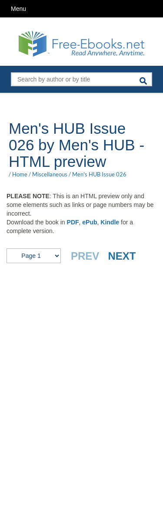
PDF (73, 222)
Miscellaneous (49, 174)
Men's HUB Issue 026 (99, 174)
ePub (89, 222)
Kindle (109, 222)
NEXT (122, 256)
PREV (85, 256)
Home (19, 174)
